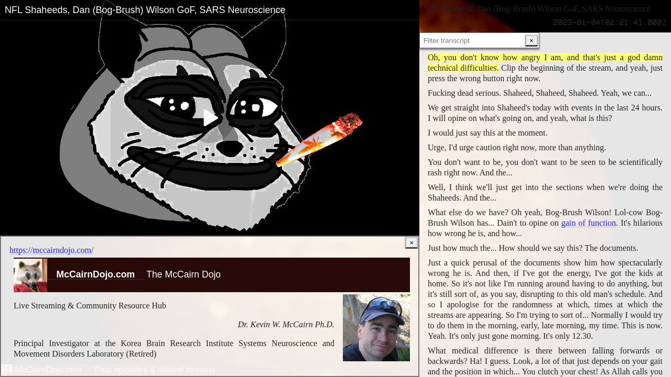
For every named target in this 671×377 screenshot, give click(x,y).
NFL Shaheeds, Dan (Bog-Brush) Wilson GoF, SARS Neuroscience (145, 10)
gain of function (588, 223)
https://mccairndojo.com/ (51, 250)
